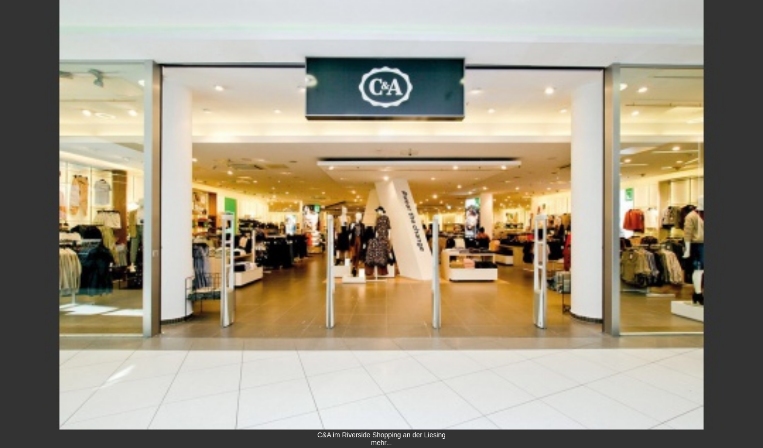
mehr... (381, 443)
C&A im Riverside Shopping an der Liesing (381, 435)
